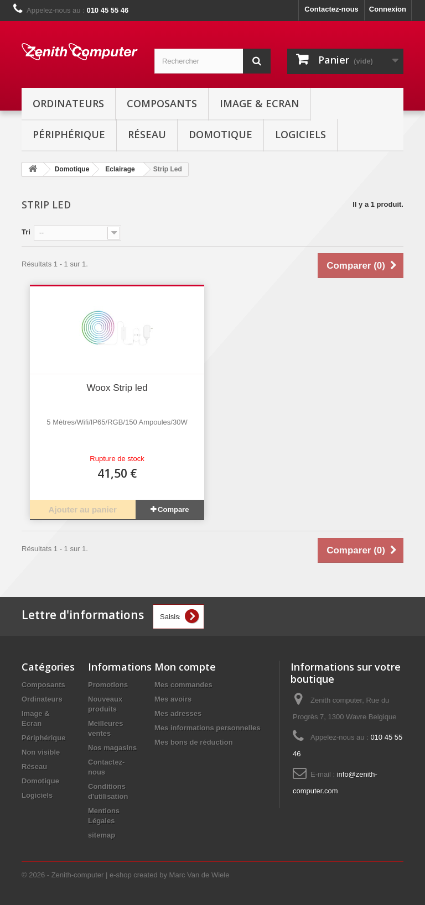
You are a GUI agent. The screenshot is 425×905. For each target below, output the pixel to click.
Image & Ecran (259, 103)
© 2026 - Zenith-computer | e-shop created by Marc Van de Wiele (125, 875)
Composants (162, 103)
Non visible (41, 752)
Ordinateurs (68, 103)
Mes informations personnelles (207, 728)
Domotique (220, 134)
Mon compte (185, 666)
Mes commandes (183, 685)
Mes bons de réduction (193, 742)
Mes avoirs (172, 699)
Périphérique (69, 134)
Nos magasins (112, 748)
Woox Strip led (116, 388)
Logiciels (300, 134)
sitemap (101, 835)
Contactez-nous (331, 9)
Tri (26, 232)
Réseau (147, 134)
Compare (173, 509)
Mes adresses (177, 713)
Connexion (387, 9)
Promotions (108, 685)
